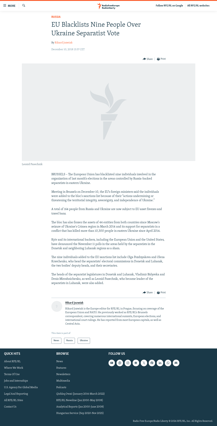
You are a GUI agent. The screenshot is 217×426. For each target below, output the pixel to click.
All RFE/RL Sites (13, 400)
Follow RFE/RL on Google (169, 5)
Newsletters (63, 374)
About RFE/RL (12, 361)
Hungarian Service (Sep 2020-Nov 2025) (80, 413)
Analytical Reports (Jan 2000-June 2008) (80, 406)
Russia (56, 17)
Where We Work (13, 368)
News (59, 361)
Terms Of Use (12, 374)
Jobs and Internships (16, 381)
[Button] (148, 59)
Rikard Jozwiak (64, 42)
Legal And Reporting (16, 393)
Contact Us (10, 406)
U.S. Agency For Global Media (21, 387)
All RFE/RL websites (198, 5)
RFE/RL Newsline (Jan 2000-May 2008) (79, 400)
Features (61, 368)
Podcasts (61, 387)
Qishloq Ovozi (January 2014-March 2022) (80, 393)
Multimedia (63, 381)
